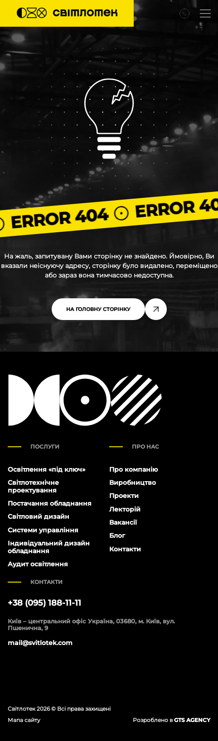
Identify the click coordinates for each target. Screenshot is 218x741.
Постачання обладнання (50, 503)
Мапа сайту (24, 720)
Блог (117, 535)
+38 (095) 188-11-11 (44, 603)
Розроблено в (171, 720)
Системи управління (43, 530)
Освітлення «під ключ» (46, 469)
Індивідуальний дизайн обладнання (49, 547)
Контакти (125, 549)
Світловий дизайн (38, 516)
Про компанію (133, 469)
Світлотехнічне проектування (33, 486)
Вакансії (123, 522)
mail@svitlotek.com (40, 643)
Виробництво (132, 482)
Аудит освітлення (38, 564)
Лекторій (124, 509)
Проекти (124, 496)
